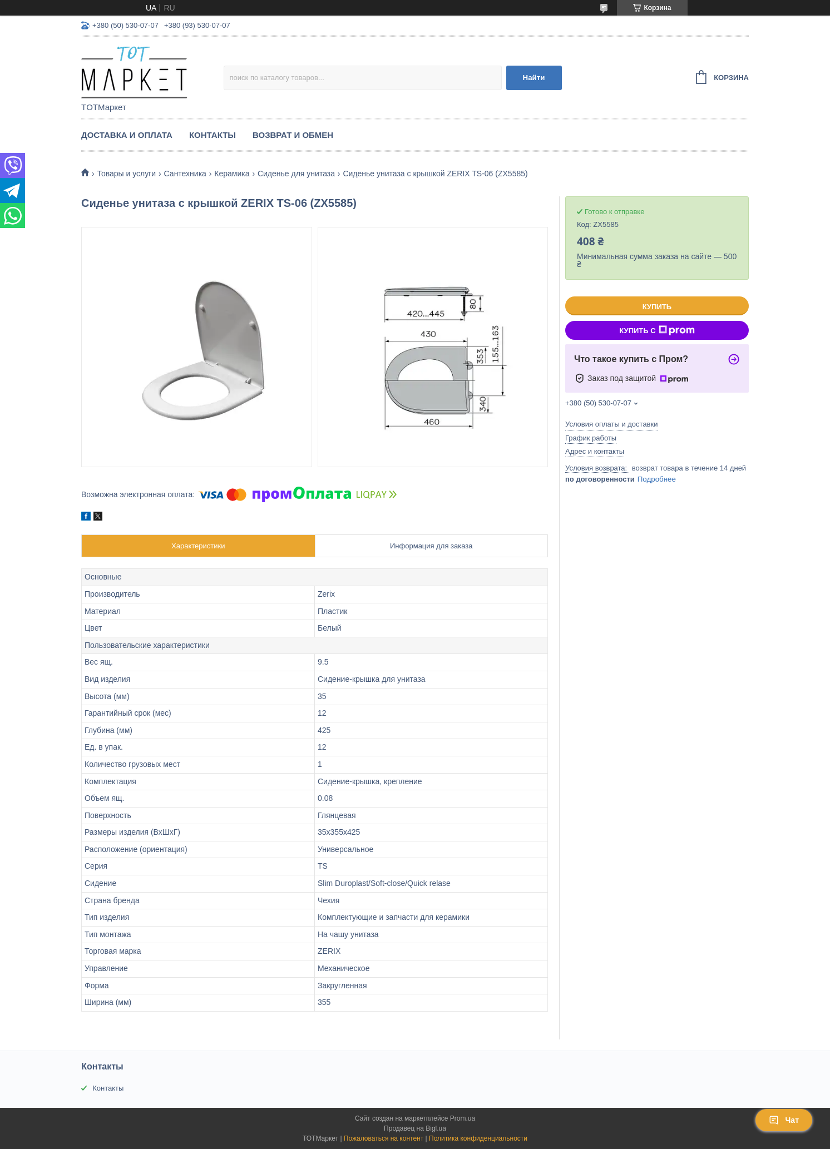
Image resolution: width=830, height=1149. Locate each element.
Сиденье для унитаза (296, 173)
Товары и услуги (126, 173)
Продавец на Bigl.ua (415, 1128)
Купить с (656, 330)
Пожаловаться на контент (383, 1138)
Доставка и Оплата (126, 135)
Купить (657, 307)
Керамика (231, 173)
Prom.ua (462, 1118)
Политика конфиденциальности (478, 1138)
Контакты (212, 135)
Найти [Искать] (534, 77)
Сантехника (185, 173)
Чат (784, 1120)
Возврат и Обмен (293, 135)
